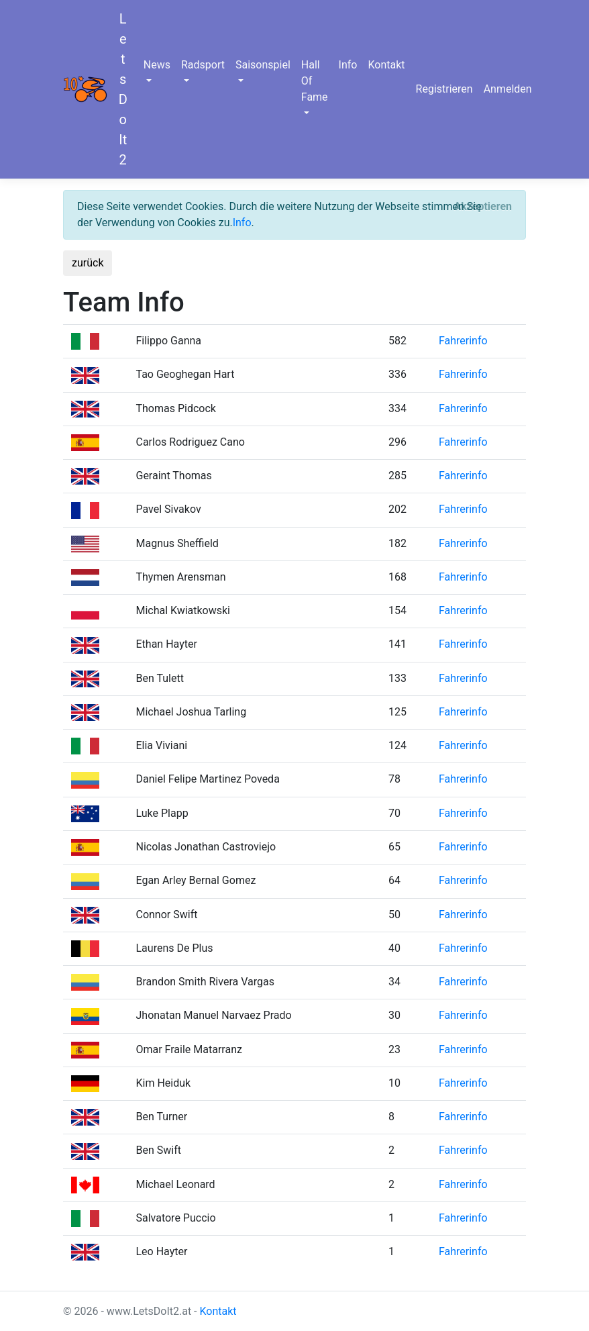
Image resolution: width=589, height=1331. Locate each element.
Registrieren (444, 89)
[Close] (482, 207)
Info (348, 64)
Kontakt (386, 64)
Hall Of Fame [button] (314, 80)
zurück (87, 262)
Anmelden (508, 89)
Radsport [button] (203, 64)
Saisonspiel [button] (262, 64)
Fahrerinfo (463, 340)
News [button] (157, 64)
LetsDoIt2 (123, 89)
